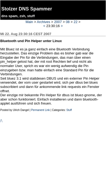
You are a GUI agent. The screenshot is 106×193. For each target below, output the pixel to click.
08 (67, 22)
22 (75, 22)
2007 (58, 22)
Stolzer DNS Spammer (26, 9)
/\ (1, 120)
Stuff (69, 110)
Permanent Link (40, 110)
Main (29, 22)
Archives (43, 22)
